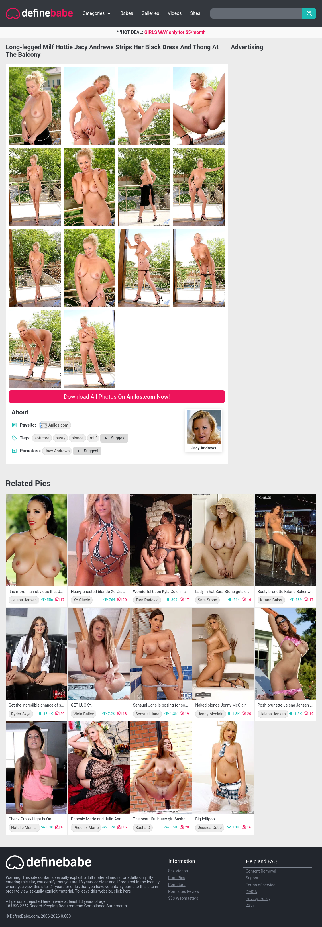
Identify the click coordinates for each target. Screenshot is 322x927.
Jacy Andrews (57, 451)
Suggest (114, 438)
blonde (77, 438)
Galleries (150, 13)
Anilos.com (53, 425)
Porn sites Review (183, 891)
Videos (175, 13)
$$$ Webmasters (183, 898)
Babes (126, 13)
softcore (41, 438)
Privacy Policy (258, 898)
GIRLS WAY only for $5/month (175, 32)
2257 (250, 905)
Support (253, 878)
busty (60, 438)
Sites (195, 13)
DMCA (251, 891)
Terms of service (261, 885)
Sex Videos (178, 871)
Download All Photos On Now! (117, 396)
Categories (97, 13)
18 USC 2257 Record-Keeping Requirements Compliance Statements (66, 906)
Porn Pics (176, 877)
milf (93, 438)
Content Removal (261, 871)
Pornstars (177, 884)
